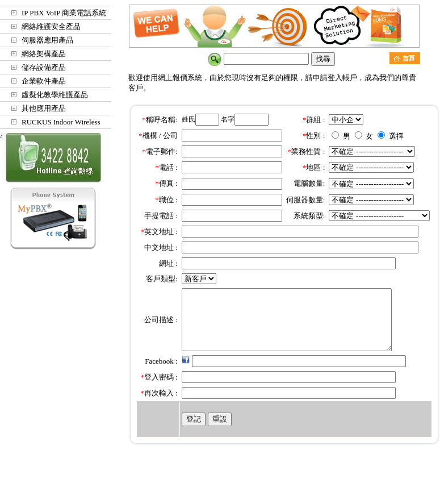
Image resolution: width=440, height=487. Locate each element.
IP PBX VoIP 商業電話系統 (64, 13)
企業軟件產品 (44, 81)
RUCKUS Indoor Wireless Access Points (50, 123)
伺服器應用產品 (47, 40)
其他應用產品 (44, 108)
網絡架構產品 (44, 53)
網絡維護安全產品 (51, 26)
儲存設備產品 (44, 67)
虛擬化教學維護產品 (55, 94)
